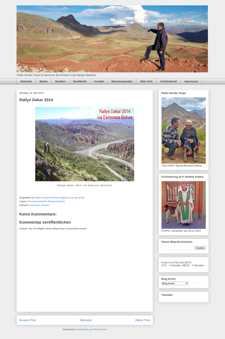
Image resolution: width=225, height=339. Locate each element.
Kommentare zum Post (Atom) (91, 329)
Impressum (191, 81)
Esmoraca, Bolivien (39, 205)
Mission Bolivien (56, 201)
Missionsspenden (121, 81)
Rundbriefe (80, 81)
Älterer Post (142, 320)
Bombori (60, 81)
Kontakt (99, 81)
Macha (43, 81)
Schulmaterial (168, 81)
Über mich (146, 81)
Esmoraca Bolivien (37, 201)
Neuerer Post (27, 320)
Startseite (26, 81)
